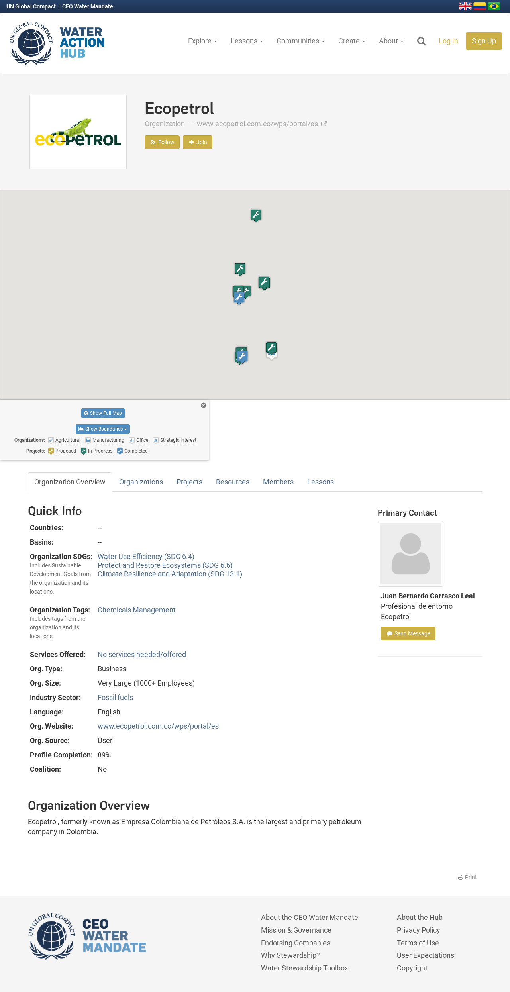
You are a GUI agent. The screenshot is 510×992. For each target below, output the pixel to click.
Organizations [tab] (141, 482)
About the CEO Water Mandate (309, 917)
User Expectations (425, 955)
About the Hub (420, 917)
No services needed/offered (142, 654)
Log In (448, 41)
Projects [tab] (189, 482)
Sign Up (484, 41)
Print (467, 877)
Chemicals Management (137, 610)
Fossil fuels (115, 697)
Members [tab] (278, 482)
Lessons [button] (247, 41)
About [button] (391, 41)
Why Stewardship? (290, 955)
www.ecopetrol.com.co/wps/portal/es (262, 124)
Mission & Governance (296, 930)
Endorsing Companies (295, 943)
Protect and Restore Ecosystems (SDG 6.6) (165, 565)
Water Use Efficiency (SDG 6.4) (146, 556)
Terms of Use (418, 943)
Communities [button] (301, 41)
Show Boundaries (102, 429)
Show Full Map (103, 413)
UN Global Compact (31, 6)
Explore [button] (202, 41)
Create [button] (351, 41)
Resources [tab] (232, 482)
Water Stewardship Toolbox (304, 968)
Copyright (412, 968)
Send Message (408, 633)
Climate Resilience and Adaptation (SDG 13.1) (170, 574)
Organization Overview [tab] (70, 482)
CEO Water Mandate (87, 6)
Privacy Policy (418, 930)
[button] (245, 292)
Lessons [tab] (320, 482)
